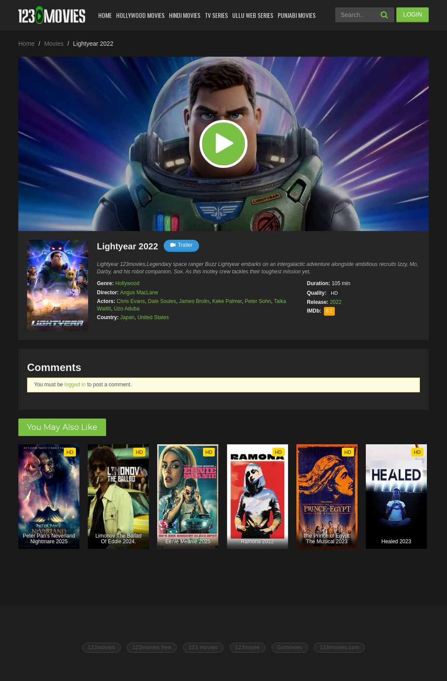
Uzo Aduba (127, 309)
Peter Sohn (258, 301)
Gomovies (290, 647)
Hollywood (127, 283)
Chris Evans (131, 301)
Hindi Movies (184, 15)
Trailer (181, 245)
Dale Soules (162, 301)
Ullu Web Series (252, 15)
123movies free (151, 647)
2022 (336, 302)
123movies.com (339, 647)
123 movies (203, 647)
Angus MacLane (139, 292)
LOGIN (412, 14)
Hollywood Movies (140, 15)
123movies (101, 647)
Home (105, 15)
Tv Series (216, 15)
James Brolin (194, 301)
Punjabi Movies (297, 15)
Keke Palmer (227, 301)
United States (153, 317)
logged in (75, 384)
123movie (247, 647)
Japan (127, 317)
